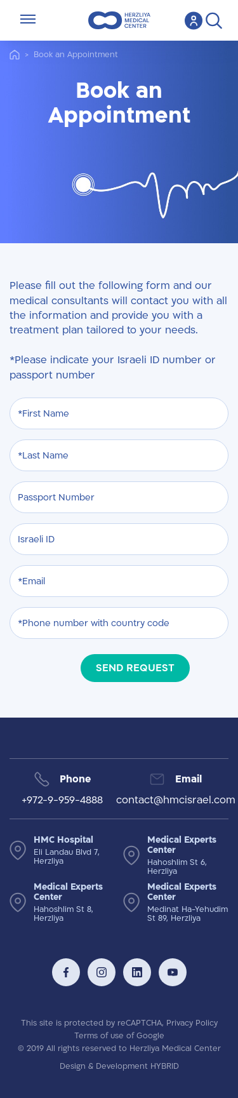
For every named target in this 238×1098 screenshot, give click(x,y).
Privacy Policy (192, 1023)
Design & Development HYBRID (119, 1066)
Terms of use (99, 1036)
